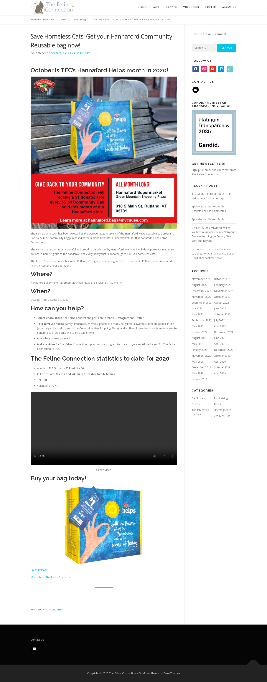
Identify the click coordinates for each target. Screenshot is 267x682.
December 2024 (201, 291)
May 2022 (198, 326)
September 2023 (202, 302)
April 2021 (220, 344)
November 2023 (201, 296)
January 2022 (199, 332)
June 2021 (220, 338)
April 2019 (220, 373)
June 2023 (220, 308)
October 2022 (222, 314)
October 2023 (222, 296)
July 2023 (197, 308)
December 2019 (201, 367)
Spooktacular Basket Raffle (208, 219)
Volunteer (191, 7)
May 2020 (198, 361)
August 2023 (221, 302)
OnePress (145, 673)
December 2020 (223, 349)
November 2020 (201, 355)
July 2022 (219, 320)
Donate (171, 7)
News (217, 404)
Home (142, 7)
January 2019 (199, 379)
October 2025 (222, 279)
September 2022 (202, 320)
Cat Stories (198, 398)
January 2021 (199, 349)
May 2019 (198, 373)
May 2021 (198, 344)
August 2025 (199, 285)
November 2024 (223, 291)
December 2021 (223, 332)
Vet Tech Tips (222, 416)
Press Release (39, 570)
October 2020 (222, 355)
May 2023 (198, 314)
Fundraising (54, 609)
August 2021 (199, 338)
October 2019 (222, 367)
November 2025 (201, 279)
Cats (156, 7)
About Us (229, 7)
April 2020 (220, 361)
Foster (210, 7)
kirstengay (82, 53)
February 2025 (222, 285)
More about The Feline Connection (51, 577)
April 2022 (220, 326)
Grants (196, 404)
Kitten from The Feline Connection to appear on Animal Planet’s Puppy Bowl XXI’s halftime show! (213, 253)
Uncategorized (222, 410)
